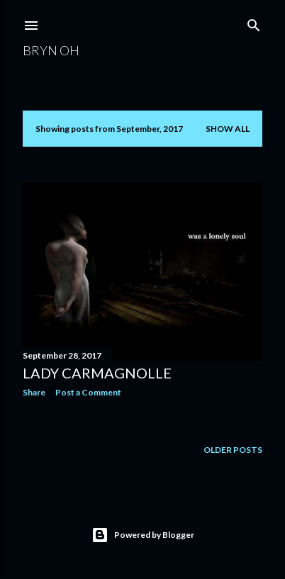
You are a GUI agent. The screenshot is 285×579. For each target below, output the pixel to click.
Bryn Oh (51, 50)
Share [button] (34, 392)
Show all (228, 128)
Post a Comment (88, 392)
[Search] (253, 22)
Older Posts (232, 449)
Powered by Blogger (142, 535)
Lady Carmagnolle (97, 372)
